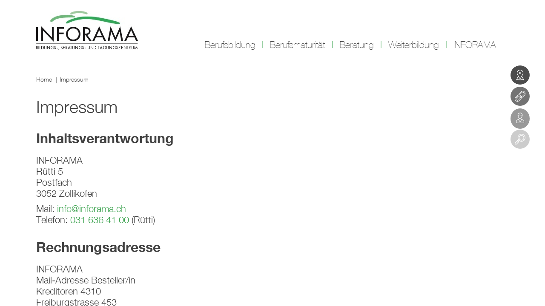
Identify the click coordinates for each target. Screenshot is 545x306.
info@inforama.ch (91, 208)
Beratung (356, 45)
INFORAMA (474, 45)
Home (44, 79)
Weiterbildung (413, 45)
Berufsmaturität (297, 45)
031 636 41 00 (99, 219)
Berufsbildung (230, 45)
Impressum (74, 79)
